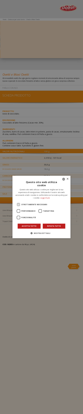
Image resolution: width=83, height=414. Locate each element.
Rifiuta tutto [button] (54, 226)
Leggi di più (45, 198)
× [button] (67, 179)
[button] (41, 233)
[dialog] (41, 207)
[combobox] (63, 179)
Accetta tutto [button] (29, 226)
